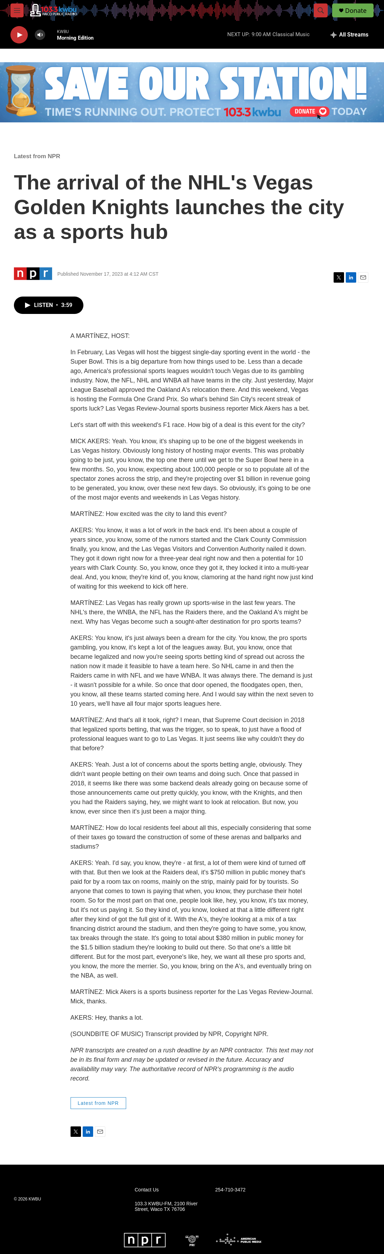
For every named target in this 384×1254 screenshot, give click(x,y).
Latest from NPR (37, 156)
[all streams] (349, 35)
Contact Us (147, 1189)
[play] (19, 35)
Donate (356, 10)
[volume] (40, 35)
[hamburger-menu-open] (17, 10)
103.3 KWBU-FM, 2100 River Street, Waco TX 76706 (166, 1206)
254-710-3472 (230, 1189)
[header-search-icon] (321, 10)
